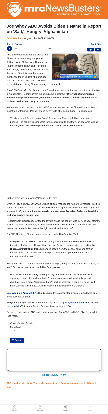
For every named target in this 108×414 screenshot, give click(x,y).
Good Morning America (72, 383)
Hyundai (14, 306)
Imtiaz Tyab (32, 383)
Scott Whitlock (15, 38)
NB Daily (90, 383)
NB (42, 383)
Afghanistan (52, 383)
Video (9, 387)
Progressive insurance (77, 302)
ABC (9, 383)
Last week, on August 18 (20, 293)
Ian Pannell (19, 383)
